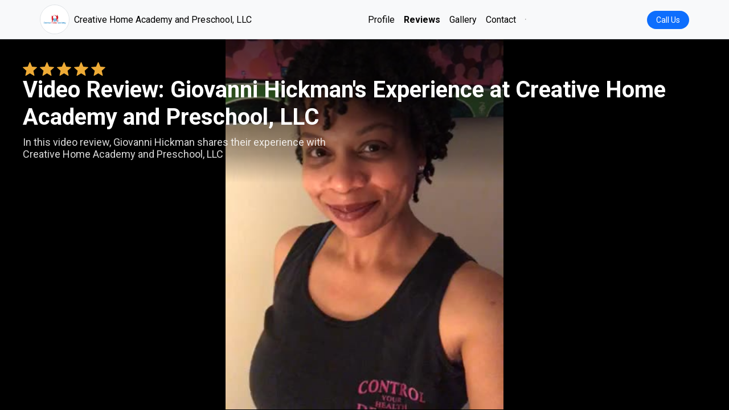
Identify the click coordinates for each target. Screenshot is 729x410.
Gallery (463, 19)
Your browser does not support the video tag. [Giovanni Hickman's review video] (364, 224)
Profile (381, 19)
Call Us (668, 19)
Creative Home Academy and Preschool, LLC (146, 19)
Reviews (422, 19)
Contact (501, 19)
